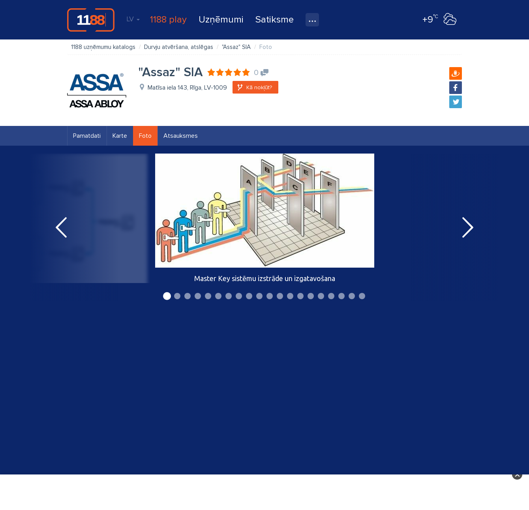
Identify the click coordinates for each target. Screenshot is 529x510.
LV (133, 19)
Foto (145, 136)
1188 (90, 20)
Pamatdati (87, 136)
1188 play (168, 19)
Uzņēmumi (221, 19)
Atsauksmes (180, 136)
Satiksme (274, 19)
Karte (120, 136)
